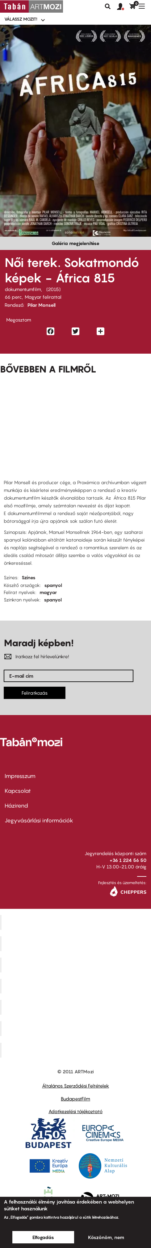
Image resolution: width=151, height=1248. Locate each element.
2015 (53, 289)
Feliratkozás (35, 693)
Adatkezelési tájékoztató (75, 1111)
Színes (29, 577)
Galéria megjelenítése (75, 243)
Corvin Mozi (76, 922)
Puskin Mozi (76, 986)
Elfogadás (43, 1237)
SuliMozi (76, 1007)
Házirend (16, 805)
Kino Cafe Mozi (76, 943)
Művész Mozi (76, 964)
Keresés (108, 6)
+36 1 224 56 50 (128, 860)
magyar (48, 592)
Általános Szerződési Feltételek (75, 1085)
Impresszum (20, 776)
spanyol (53, 585)
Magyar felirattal (43, 297)
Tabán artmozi (76, 1028)
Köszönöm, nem (106, 1237)
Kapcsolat (18, 791)
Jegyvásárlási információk (39, 820)
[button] (123, 7)
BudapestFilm (75, 1098)
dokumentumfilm (23, 289)
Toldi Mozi (76, 1050)
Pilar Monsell (41, 305)
